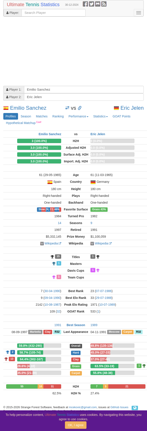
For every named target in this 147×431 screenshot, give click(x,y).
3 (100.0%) (39, 141)
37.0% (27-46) (100, 359)
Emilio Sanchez (28, 108)
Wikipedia (51, 243)
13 (11, 358)
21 (126, 386)
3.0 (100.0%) (39, 147)
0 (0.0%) (96, 141)
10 (40, 386)
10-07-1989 (107, 304)
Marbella (35, 332)
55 (21, 386)
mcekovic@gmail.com (83, 407)
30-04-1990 (52, 291)
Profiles (11, 116)
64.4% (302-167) (31, 359)
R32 (57, 332)
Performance (78, 116)
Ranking (58, 116)
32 (58, 311)
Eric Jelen (132, 108)
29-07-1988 (104, 298)
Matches (42, 116)
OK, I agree (76, 425)
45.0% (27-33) (100, 352)
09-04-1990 (52, 298)
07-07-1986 (104, 291)
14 (59, 223)
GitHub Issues (119, 407)
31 (52, 386)
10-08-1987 (52, 304)
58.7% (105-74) (30, 352)
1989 (93, 325)
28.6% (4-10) (26, 366)
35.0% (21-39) (27, 373)
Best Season (76, 325)
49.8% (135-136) (101, 345)
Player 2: (13, 97)
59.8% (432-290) (30, 345)
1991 (57, 325)
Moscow (114, 332)
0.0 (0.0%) (97, 147)
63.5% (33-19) (104, 366)
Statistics (100, 116)
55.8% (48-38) (103, 373)
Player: (12, 12)
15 (58, 256)
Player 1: (13, 89)
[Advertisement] (55, 52)
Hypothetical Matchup (23, 123)
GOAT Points (121, 116)
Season (26, 116)
